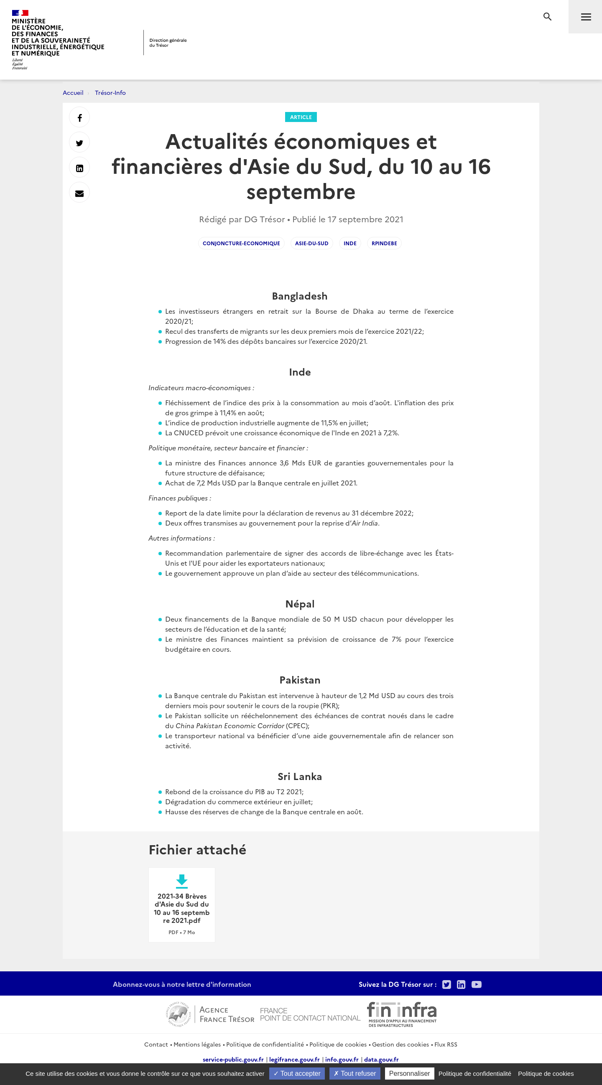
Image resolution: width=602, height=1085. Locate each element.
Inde (350, 242)
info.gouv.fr (342, 1059)
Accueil (73, 92)
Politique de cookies (338, 1044)
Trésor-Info (110, 92)
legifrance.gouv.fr (294, 1059)
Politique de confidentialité (265, 1044)
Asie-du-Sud (312, 242)
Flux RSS (445, 1044)
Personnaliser (409, 1073)
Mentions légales (197, 1044)
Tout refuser (355, 1073)
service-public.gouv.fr (233, 1059)
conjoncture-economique (241, 242)
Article (301, 116)
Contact (156, 1044)
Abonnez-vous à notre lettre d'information (182, 984)
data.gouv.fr (381, 1059)
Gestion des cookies (400, 1044)
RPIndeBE (384, 242)
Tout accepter (297, 1073)
